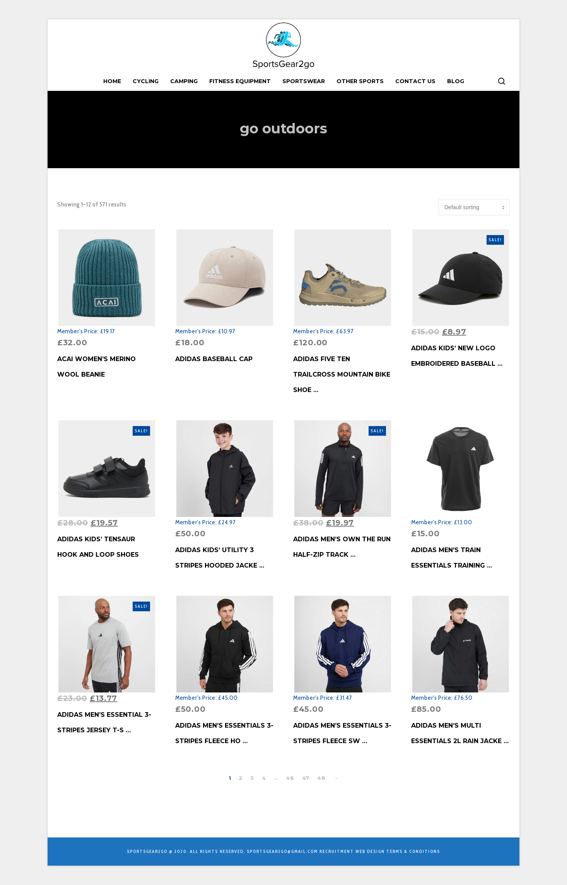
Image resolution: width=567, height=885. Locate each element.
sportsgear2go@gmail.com (282, 851)
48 (321, 778)
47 (305, 778)
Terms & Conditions (413, 851)
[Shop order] (474, 207)
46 (290, 778)
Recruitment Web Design (352, 851)
